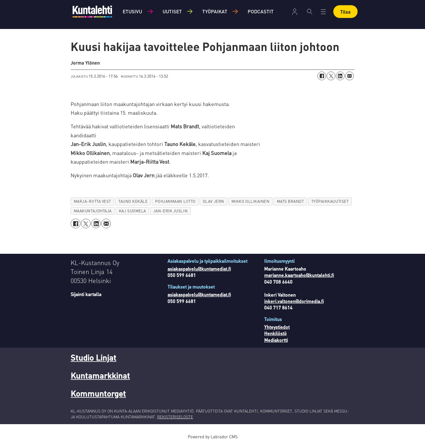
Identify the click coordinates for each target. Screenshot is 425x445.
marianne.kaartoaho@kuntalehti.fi (299, 275)
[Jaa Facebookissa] (321, 76)
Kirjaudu (295, 11)
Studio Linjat (93, 357)
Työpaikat (214, 11)
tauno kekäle (133, 201)
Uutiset (172, 11)
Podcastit (261, 11)
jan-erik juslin (170, 210)
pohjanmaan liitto (175, 201)
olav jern (213, 201)
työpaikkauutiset (330, 201)
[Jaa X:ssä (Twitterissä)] (331, 76)
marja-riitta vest (92, 201)
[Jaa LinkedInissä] (340, 76)
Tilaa (345, 12)
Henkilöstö (275, 333)
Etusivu (132, 11)
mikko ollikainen (250, 201)
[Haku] (310, 11)
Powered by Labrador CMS (213, 436)
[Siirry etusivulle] (92, 11)
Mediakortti (276, 340)
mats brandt (290, 201)
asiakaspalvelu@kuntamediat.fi (199, 269)
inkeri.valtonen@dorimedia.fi (294, 301)
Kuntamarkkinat (100, 375)
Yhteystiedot (277, 327)
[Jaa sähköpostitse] (349, 76)
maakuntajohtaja (93, 210)
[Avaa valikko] (323, 12)
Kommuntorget (98, 393)
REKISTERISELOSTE (175, 416)
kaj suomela (132, 210)
